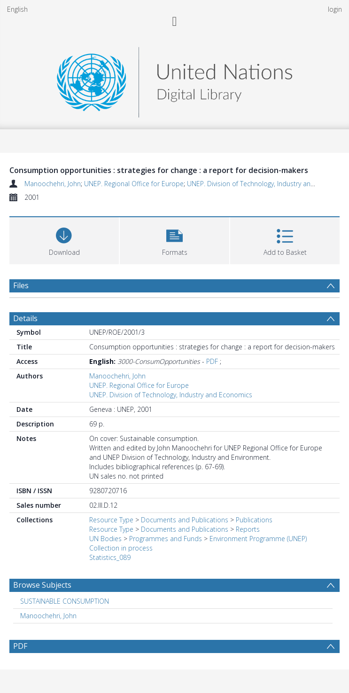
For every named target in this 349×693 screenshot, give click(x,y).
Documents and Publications (184, 519)
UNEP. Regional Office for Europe (134, 183)
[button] (174, 239)
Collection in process (121, 547)
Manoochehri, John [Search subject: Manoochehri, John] (48, 615)
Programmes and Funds (165, 538)
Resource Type (111, 519)
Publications (254, 519)
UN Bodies (105, 538)
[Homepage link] (174, 80)
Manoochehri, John (52, 183)
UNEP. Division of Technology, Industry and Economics (170, 394)
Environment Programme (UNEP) (258, 538)
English (17, 9)
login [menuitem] (335, 9)
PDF (212, 361)
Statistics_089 (110, 557)
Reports (248, 529)
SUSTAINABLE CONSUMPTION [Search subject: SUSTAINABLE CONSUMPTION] (64, 601)
